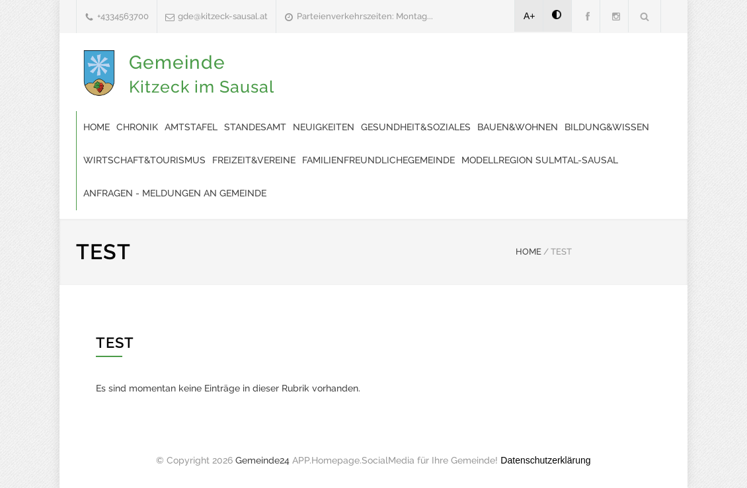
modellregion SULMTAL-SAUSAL (539, 160)
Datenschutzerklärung (545, 460)
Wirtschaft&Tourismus (144, 160)
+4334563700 (123, 16)
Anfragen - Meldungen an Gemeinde (174, 193)
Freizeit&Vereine (253, 160)
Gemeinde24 (262, 460)
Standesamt (255, 127)
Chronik (137, 127)
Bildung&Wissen (607, 127)
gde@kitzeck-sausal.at (223, 16)
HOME (528, 252)
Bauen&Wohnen (517, 127)
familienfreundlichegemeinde (378, 160)
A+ (529, 16)
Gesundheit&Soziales (416, 127)
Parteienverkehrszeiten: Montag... (365, 16)
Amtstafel (191, 127)
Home (96, 127)
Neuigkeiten (323, 127)
